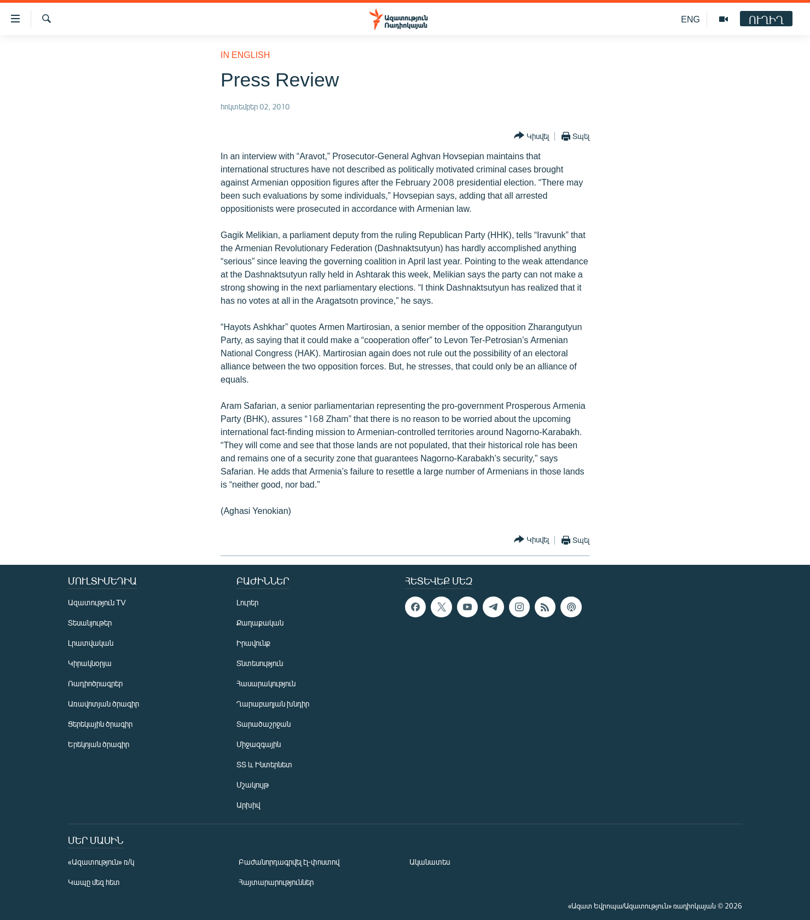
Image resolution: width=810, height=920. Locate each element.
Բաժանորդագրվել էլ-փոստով (289, 861)
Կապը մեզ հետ (94, 882)
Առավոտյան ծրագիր (103, 703)
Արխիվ (248, 804)
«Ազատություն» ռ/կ (101, 861)
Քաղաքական (260, 622)
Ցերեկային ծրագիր (100, 723)
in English (245, 54)
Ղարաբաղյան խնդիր (272, 703)
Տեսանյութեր (90, 622)
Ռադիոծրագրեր (95, 683)
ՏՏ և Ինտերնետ (264, 764)
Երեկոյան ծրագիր (98, 744)
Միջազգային (258, 744)
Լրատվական (90, 642)
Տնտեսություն (259, 663)
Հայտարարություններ (276, 882)
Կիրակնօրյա (90, 663)
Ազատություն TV (97, 602)
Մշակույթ (252, 784)
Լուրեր (247, 602)
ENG (690, 19)
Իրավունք (253, 642)
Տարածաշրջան (263, 723)
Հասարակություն (266, 683)
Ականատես (429, 861)
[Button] (531, 136)
